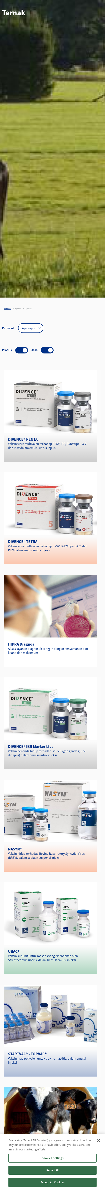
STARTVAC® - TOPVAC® (27, 1053)
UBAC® (13, 951)
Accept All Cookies (52, 1185)
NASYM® (15, 848)
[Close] (98, 1143)
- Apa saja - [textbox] (27, 328)
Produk (7, 350)
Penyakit (8, 328)
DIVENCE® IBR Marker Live (30, 746)
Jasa (34, 350)
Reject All (52, 1173)
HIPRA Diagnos (21, 644)
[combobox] (30, 328)
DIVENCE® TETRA (22, 541)
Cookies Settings (52, 1161)
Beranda (7, 308)
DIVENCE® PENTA (23, 439)
